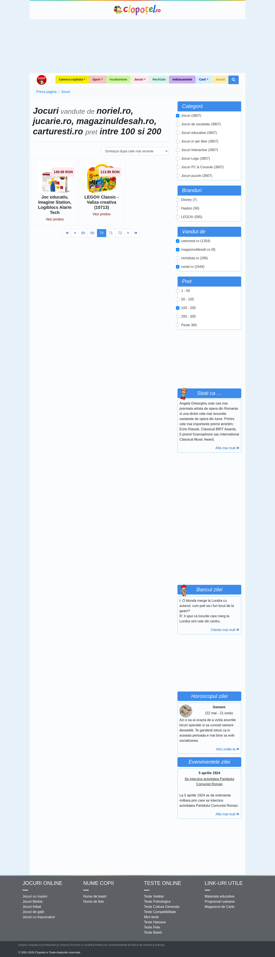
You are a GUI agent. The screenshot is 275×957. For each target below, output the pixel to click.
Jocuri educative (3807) (199, 133)
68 (83, 233)
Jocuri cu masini (35, 896)
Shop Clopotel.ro (41, 80)
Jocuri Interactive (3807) (199, 150)
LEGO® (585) (191, 217)
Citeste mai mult (225, 630)
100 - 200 (188, 308)
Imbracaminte (182, 79)
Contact (63, 944)
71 (111, 233)
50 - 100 (187, 299)
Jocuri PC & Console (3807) (202, 167)
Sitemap (159, 944)
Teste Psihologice (157, 901)
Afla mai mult (227, 448)
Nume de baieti (95, 896)
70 (102, 233)
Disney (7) (189, 200)
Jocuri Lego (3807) (195, 158)
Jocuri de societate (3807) (201, 124)
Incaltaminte (118, 79)
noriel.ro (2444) (193, 266)
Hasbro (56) (190, 208)
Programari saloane (220, 901)
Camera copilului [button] (71, 79)
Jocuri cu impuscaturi (39, 917)
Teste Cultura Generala (161, 906)
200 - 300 (188, 316)
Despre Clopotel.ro (29, 944)
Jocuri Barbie (33, 901)
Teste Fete (152, 927)
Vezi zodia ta (227, 749)
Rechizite (159, 79)
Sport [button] (96, 79)
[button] (233, 80)
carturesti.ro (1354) (195, 241)
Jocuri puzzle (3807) (196, 175)
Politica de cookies (141, 944)
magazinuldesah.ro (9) (198, 249)
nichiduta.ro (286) (194, 258)
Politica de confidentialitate (111, 944)
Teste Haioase (155, 922)
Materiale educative (220, 896)
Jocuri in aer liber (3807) (199, 141)
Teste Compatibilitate (160, 912)
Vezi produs (55, 219)
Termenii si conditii (81, 944)
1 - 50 (185, 291)
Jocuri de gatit (33, 912)
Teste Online (162, 883)
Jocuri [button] (138, 79)
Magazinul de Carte (220, 906)
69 (92, 233)
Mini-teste (151, 917)
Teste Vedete (154, 896)
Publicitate (49, 944)
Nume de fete (93, 901)
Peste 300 (189, 325)
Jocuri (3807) (191, 115)
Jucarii (220, 79)
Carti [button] (202, 79)
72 (120, 233)
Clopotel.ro (137, 10)
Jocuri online (42, 883)
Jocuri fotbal (32, 906)
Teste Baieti (153, 932)
